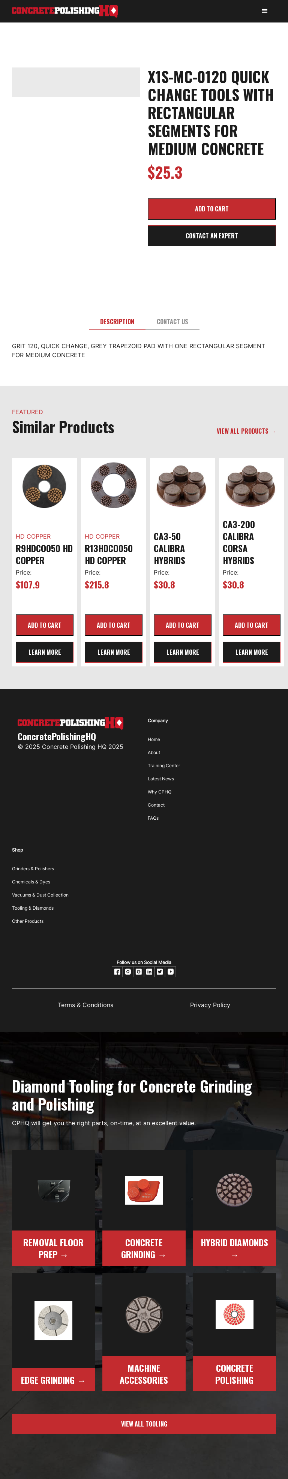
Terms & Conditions (85, 1005)
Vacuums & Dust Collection (40, 895)
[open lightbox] (76, 77)
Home (154, 739)
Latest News (161, 778)
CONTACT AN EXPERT (212, 235)
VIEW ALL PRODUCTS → (246, 431)
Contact (156, 805)
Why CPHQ (159, 792)
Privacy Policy (210, 1005)
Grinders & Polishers (33, 868)
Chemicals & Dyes (31, 882)
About (154, 752)
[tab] (117, 322)
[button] (265, 11)
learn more (44, 652)
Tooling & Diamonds (33, 908)
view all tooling (144, 1423)
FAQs (153, 818)
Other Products (28, 921)
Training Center (164, 765)
